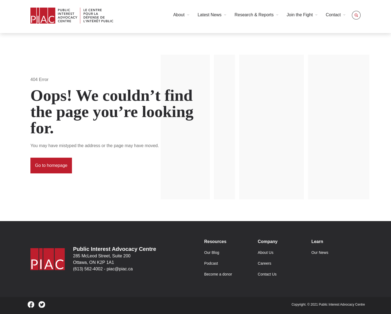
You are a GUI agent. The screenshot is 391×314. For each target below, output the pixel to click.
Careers (264, 263)
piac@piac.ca (120, 269)
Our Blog (211, 252)
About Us (265, 252)
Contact (333, 14)
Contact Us (267, 274)
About (179, 14)
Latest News (210, 14)
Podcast (211, 263)
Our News (319, 252)
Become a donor (218, 274)
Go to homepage (51, 165)
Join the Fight (300, 14)
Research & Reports (254, 14)
